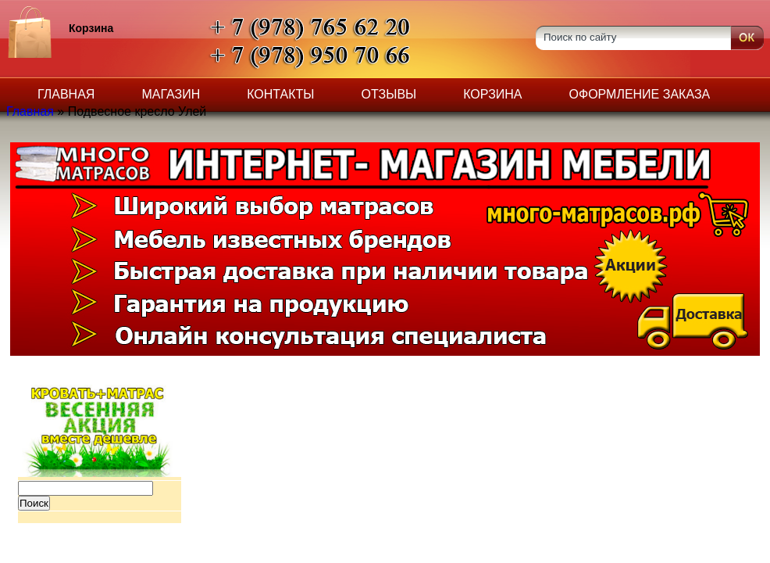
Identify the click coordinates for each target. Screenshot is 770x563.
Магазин (170, 94)
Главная (65, 94)
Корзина (492, 94)
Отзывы (389, 94)
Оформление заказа (640, 94)
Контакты (280, 94)
